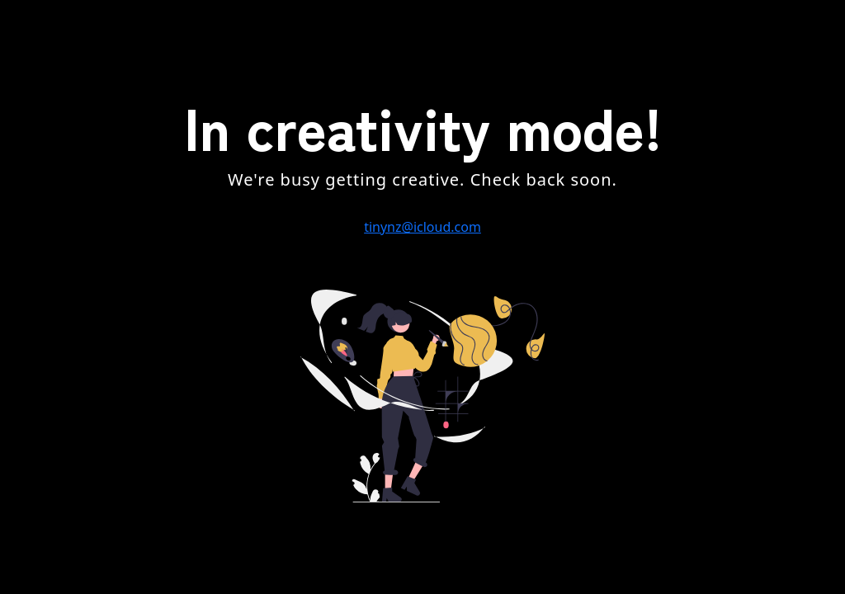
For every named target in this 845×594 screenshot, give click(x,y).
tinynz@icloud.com (422, 227)
